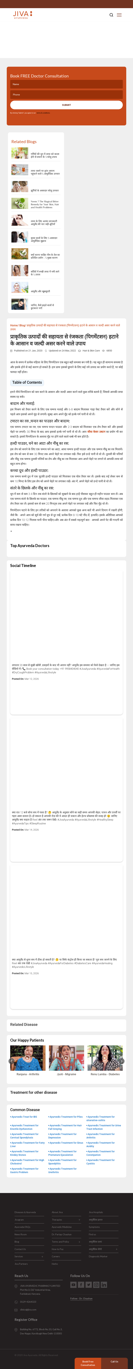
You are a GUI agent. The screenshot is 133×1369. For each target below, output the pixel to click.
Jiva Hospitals (96, 1212)
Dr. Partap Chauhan (62, 1234)
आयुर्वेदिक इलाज (96, 1219)
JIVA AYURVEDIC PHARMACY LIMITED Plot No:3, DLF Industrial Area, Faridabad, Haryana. (40, 1289)
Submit (66, 105)
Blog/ (23, 325)
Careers (56, 1256)
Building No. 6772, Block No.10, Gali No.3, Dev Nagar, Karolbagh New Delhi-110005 (41, 1331)
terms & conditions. (43, 113)
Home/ (14, 325)
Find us (92, 1234)
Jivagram (19, 1219)
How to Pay (58, 1249)
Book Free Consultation (88, 1363)
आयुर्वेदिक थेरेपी (95, 1249)
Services (19, 1256)
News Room (21, 1234)
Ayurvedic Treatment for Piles (66, 1116)
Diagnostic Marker (98, 1256)
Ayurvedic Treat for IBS (24, 1116)
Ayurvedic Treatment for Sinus (66, 1142)
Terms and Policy (60, 1241)
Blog (17, 1241)
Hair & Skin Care (91, 350)
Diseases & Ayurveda (25, 1212)
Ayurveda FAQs (22, 1227)
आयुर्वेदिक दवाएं (95, 1241)
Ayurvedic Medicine (62, 1227)
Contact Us (20, 1249)
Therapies (57, 1219)
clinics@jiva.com (28, 1309)
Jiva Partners (21, 1263)
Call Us (114, 1361)
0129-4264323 (118, 4)
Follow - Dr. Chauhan (81, 1298)
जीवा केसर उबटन (96, 431)
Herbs (55, 1263)
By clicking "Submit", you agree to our (30, 113)
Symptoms (94, 1227)
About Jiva (57, 1212)
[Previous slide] (11, 1061)
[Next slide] (121, 1061)
